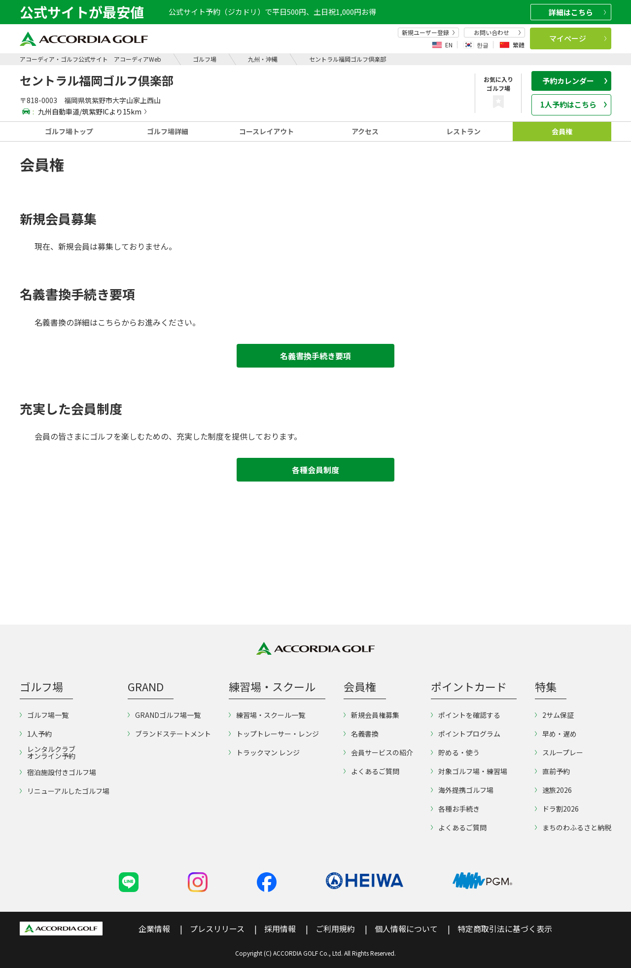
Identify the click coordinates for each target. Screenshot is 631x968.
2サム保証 (554, 714)
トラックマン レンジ (264, 752)
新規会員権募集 (371, 714)
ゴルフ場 (204, 59)
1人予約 (36, 733)
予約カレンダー (574, 80)
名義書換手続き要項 (315, 356)
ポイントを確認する (465, 714)
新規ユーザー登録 (428, 33)
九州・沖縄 (263, 59)
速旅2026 (553, 789)
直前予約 (552, 771)
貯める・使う (455, 752)
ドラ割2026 (557, 808)
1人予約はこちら (573, 104)
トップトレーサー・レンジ (274, 733)
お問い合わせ (497, 33)
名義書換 (361, 733)
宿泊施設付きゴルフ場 (58, 772)
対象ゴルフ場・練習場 (469, 771)
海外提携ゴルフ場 (462, 789)
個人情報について (406, 928)
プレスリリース (217, 928)
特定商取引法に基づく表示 (504, 928)
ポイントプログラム (465, 733)
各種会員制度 (315, 470)
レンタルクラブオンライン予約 (47, 752)
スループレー (559, 752)
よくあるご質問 (371, 771)
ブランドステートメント (169, 733)
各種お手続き (455, 808)
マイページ (578, 38)
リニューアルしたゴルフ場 (64, 790)
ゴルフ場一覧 (44, 714)
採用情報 (280, 928)
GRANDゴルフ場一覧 (164, 714)
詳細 (577, 12)
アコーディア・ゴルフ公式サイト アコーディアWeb (90, 59)
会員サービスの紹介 (378, 752)
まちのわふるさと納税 (573, 827)
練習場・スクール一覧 (267, 714)
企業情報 (154, 928)
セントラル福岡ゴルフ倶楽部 (347, 59)
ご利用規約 (335, 928)
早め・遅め (556, 733)
